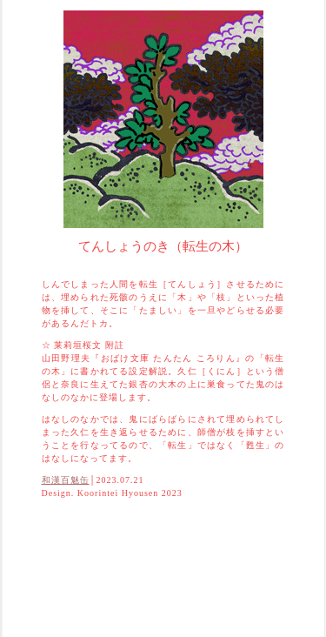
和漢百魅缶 (66, 480)
